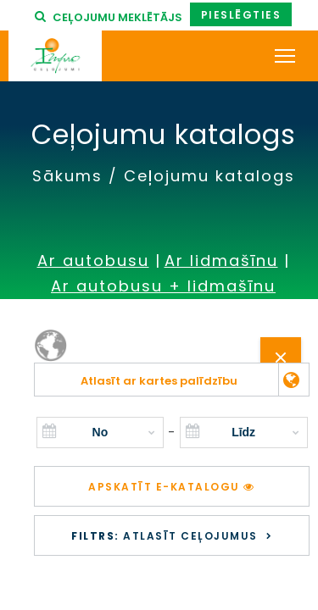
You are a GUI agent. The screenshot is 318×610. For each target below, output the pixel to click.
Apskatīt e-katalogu (171, 487)
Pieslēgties (241, 15)
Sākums (67, 175)
